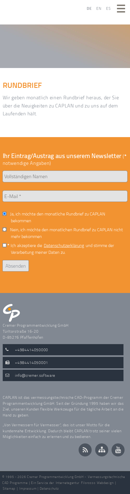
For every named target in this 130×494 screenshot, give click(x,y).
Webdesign (105, 483)
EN (98, 8)
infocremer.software (35, 375)
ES (108, 8)
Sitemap (9, 488)
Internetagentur (68, 483)
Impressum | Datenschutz (38, 488)
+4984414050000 (31, 349)
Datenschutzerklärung (64, 245)
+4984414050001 (31, 362)
